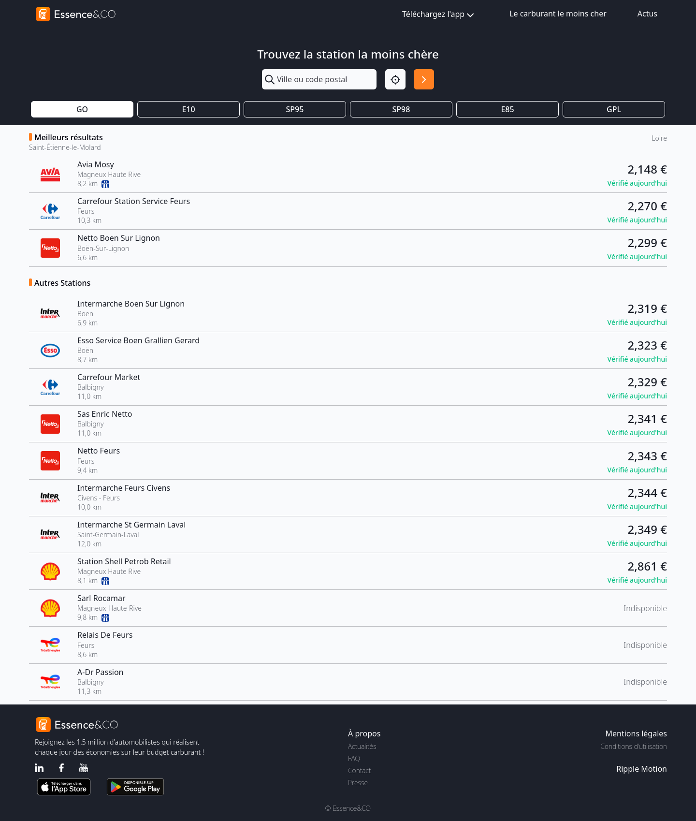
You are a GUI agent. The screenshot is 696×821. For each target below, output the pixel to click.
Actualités (362, 746)
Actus (647, 13)
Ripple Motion (641, 768)
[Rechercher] (424, 79)
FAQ (354, 758)
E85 (507, 109)
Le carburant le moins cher (558, 13)
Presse (358, 782)
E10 (188, 109)
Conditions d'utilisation (633, 746)
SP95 (295, 109)
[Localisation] (395, 79)
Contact (359, 770)
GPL (614, 109)
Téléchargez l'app (439, 15)
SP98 (401, 109)
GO (82, 109)
